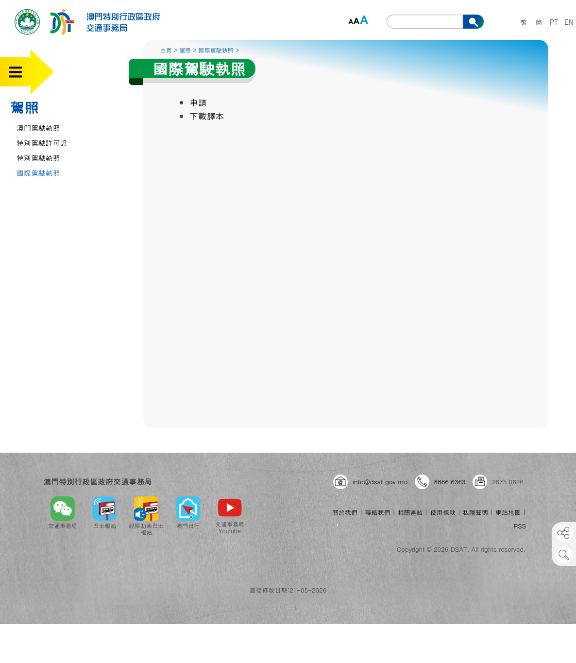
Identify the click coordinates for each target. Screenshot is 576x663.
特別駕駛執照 (38, 158)
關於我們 (344, 512)
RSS (520, 525)
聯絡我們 (377, 512)
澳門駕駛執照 (38, 127)
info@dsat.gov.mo (380, 481)
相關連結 (410, 512)
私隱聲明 (475, 512)
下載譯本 (206, 116)
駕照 (24, 107)
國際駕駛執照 (38, 173)
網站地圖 (508, 512)
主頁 (166, 50)
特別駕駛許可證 (42, 142)
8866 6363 (450, 481)
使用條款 (443, 512)
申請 (198, 102)
